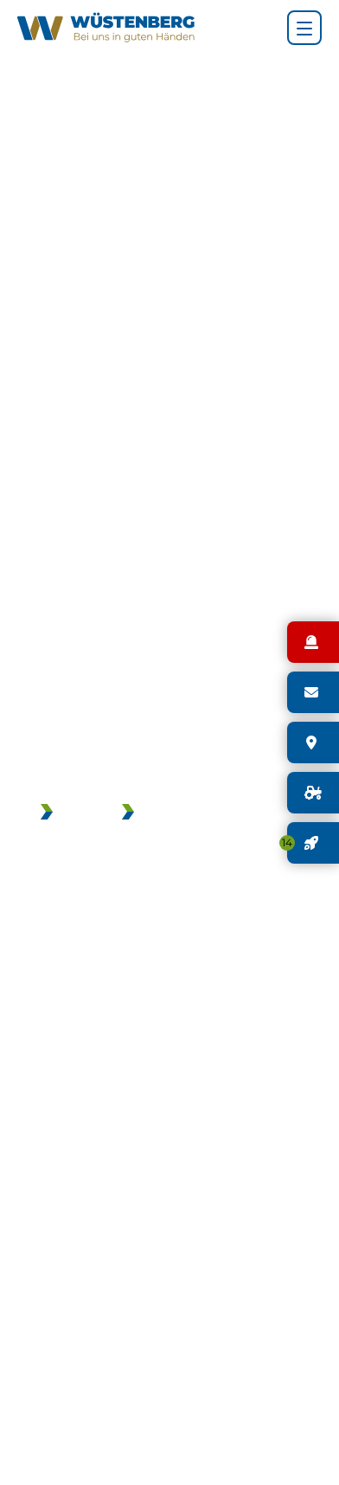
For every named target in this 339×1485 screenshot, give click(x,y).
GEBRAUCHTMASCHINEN (222, 813)
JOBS (78, 813)
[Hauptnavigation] (304, 27)
